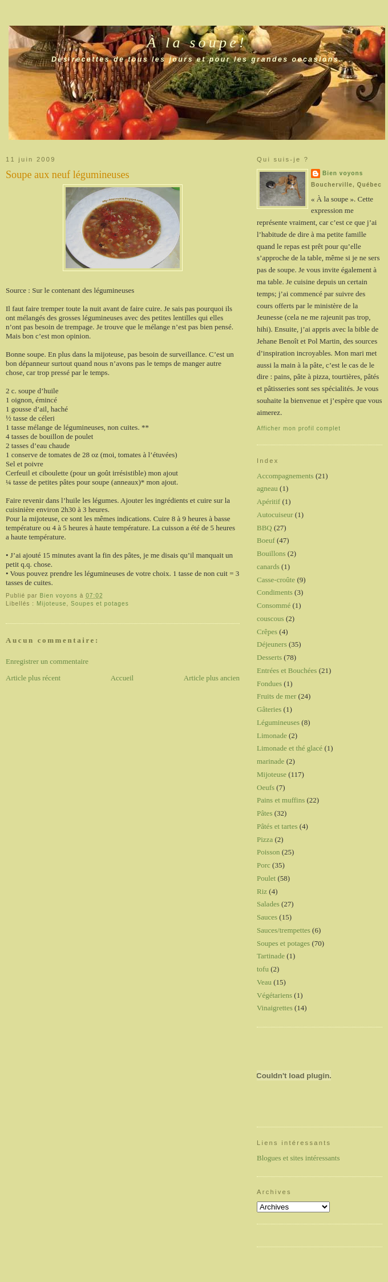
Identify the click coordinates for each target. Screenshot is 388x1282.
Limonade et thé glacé (289, 748)
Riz (262, 891)
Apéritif (268, 501)
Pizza (265, 839)
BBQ (264, 527)
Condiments (275, 592)
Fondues (269, 683)
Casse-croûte (276, 579)
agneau (267, 488)
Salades (268, 904)
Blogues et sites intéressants (298, 1158)
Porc (263, 865)
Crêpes (267, 631)
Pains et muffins (281, 800)
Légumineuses (278, 722)
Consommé (273, 605)
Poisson (268, 852)
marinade (270, 761)
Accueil (122, 678)
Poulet (266, 878)
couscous (270, 618)
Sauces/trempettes (283, 930)
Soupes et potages (100, 603)
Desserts (269, 657)
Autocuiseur (275, 514)
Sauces (267, 917)
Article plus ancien (212, 678)
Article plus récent (33, 678)
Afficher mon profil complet (299, 428)
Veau (264, 982)
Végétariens (274, 995)
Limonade (272, 735)
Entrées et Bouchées (287, 670)
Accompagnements (285, 475)
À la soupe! (197, 42)
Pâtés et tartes (277, 826)
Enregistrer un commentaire (47, 661)
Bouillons (271, 553)
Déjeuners (272, 644)
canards (268, 566)
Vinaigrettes (275, 1007)
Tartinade (271, 956)
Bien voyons (342, 173)
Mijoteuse (51, 603)
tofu (263, 969)
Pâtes (264, 813)
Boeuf (266, 540)
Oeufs (265, 787)
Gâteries (269, 709)
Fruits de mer (276, 696)
